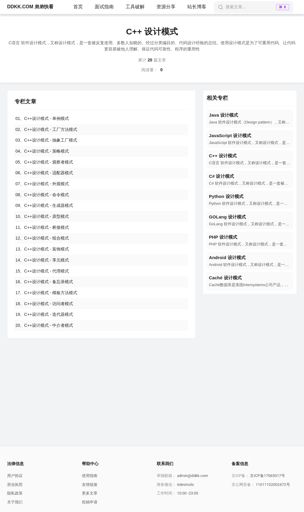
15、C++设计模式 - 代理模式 (42, 272)
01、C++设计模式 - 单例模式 (42, 118)
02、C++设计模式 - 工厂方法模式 (46, 129)
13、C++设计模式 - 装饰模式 (42, 250)
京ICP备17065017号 (267, 475)
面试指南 (104, 6)
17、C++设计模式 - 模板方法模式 (46, 294)
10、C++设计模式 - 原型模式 (42, 217)
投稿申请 (89, 502)
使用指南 (89, 475)
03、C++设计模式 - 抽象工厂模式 (46, 140)
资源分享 (165, 6)
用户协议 (15, 475)
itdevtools (185, 484)
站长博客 (196, 6)
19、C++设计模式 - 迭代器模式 (44, 316)
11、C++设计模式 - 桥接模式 (42, 228)
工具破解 (135, 6)
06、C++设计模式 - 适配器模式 (44, 173)
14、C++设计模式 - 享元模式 (42, 261)
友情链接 (89, 484)
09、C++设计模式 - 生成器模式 (44, 206)
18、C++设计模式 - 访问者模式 (44, 305)
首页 (78, 6)
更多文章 (89, 493)
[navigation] (250, 119)
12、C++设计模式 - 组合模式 (42, 239)
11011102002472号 (273, 484)
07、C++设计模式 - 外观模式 (42, 184)
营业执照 (15, 484)
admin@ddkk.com (192, 475)
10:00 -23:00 (187, 493)
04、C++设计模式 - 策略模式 (42, 151)
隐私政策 (15, 493)
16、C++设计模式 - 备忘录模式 (44, 283)
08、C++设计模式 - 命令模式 (42, 195)
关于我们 (15, 502)
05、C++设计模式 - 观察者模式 (44, 162)
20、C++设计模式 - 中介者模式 (44, 327)
